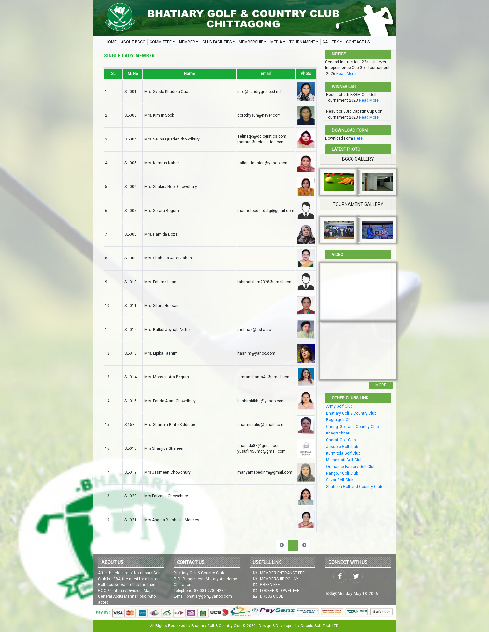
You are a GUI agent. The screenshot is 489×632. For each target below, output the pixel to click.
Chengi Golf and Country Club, (353, 426)
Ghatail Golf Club (341, 440)
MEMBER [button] (187, 42)
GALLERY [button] (331, 42)
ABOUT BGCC (133, 42)
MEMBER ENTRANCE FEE (282, 573)
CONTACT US (358, 42)
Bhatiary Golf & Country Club (351, 413)
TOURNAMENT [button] (302, 42)
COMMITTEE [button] (161, 42)
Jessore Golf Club (342, 446)
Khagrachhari (338, 433)
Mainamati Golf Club (344, 460)
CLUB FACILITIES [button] (217, 42)
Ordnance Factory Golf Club (350, 466)
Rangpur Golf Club (342, 473)
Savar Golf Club (339, 480)
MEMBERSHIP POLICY (279, 579)
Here (358, 138)
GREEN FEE (270, 584)
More (380, 385)
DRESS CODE (271, 596)
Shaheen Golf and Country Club (354, 486)
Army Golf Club (339, 406)
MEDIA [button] (276, 42)
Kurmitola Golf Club (343, 453)
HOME (111, 42)
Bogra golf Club (339, 420)
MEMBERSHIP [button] (251, 42)
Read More (346, 73)
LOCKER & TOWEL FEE (279, 590)
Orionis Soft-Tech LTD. (319, 626)
